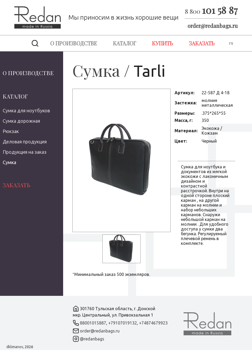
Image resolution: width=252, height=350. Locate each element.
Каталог (124, 43)
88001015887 (93, 323)
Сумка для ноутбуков (26, 110)
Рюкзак (11, 131)
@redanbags (92, 338)
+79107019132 (122, 323)
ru (231, 43)
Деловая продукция (25, 141)
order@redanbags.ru (213, 25)
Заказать (202, 43)
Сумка (9, 162)
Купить (162, 43)
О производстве (73, 43)
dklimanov (14, 347)
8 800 (211, 11)
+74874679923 (153, 323)
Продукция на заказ (24, 152)
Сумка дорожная (21, 120)
